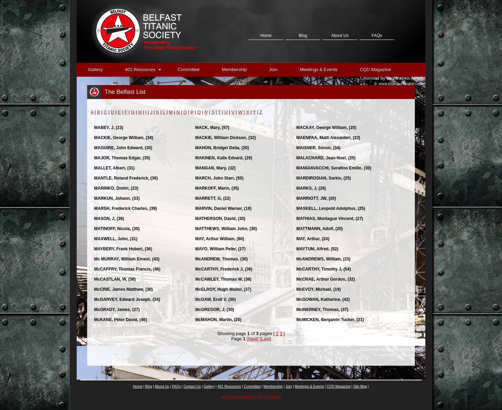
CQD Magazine (375, 69)
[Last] (265, 338)
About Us (339, 35)
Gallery (95, 69)
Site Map (360, 386)
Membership (234, 69)
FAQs (377, 35)
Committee (189, 69)
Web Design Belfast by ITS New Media (251, 397)
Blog (303, 35)
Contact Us (266, 70)
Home (266, 35)
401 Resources (143, 69)
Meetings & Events (318, 69)
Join (273, 69)
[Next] (253, 338)
